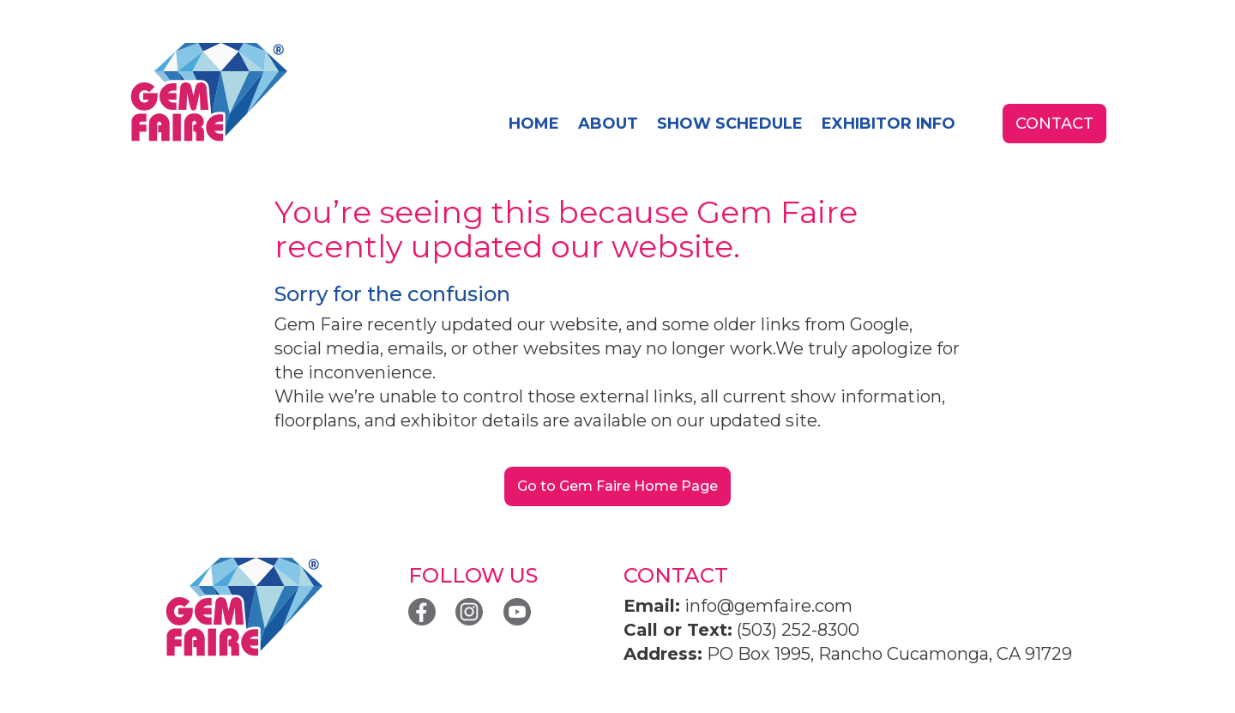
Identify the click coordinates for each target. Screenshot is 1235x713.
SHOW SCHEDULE (730, 123)
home (534, 123)
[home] (208, 93)
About (608, 123)
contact (1054, 123)
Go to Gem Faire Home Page (617, 486)
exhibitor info (888, 123)
